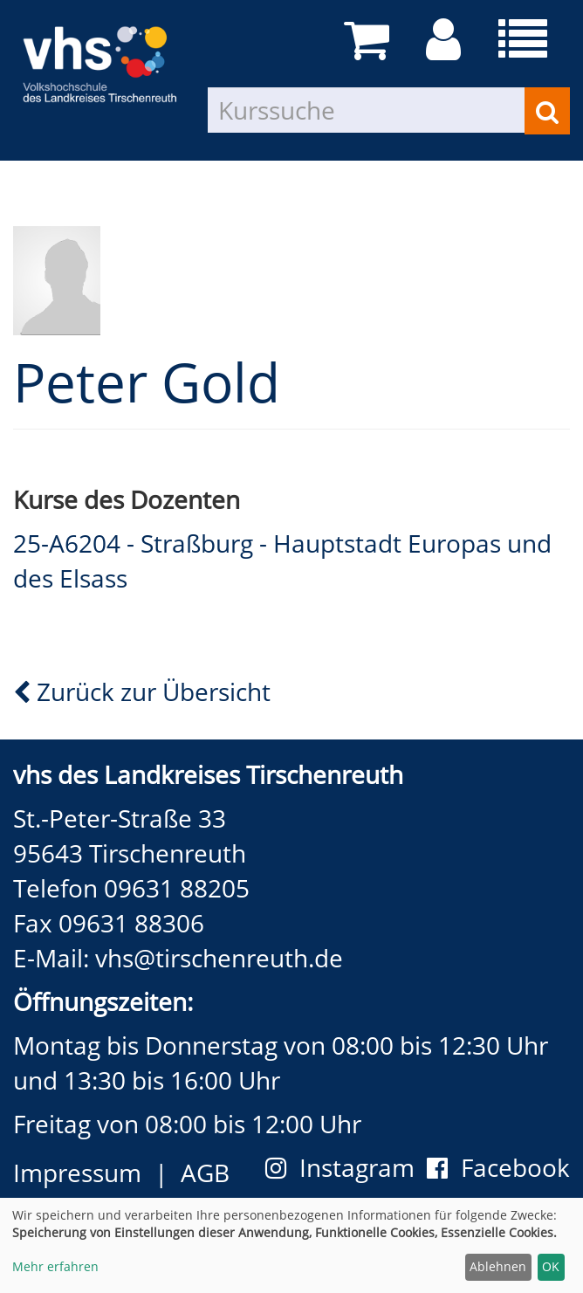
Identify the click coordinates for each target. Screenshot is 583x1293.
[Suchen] (547, 110)
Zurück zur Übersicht (142, 691)
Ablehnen (498, 1266)
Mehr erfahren (55, 1266)
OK (550, 1266)
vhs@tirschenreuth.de (219, 957)
